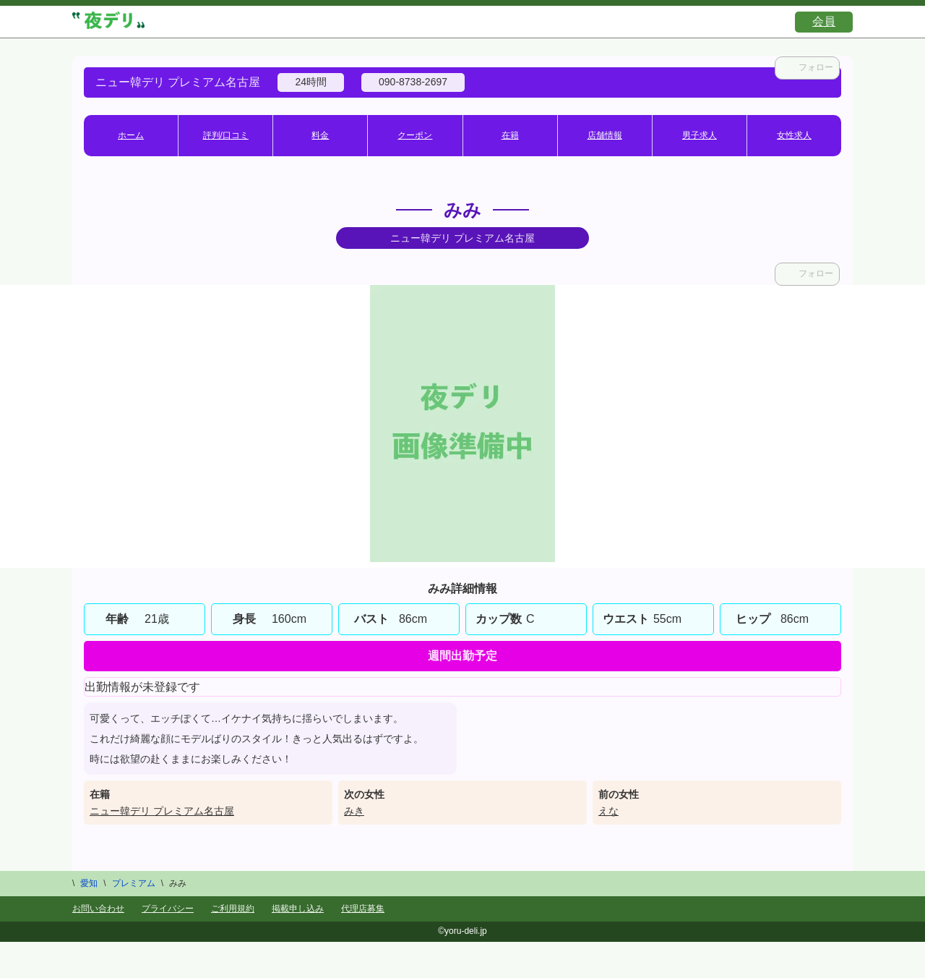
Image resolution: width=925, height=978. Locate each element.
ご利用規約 (232, 908)
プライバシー (168, 908)
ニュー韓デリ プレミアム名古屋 (162, 811)
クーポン (414, 135)
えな (608, 811)
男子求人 (699, 135)
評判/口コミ (226, 135)
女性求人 (794, 135)
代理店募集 (362, 908)
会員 (823, 21)
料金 (320, 135)
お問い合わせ (98, 908)
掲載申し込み (298, 908)
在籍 (510, 135)
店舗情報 (605, 135)
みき (354, 811)
